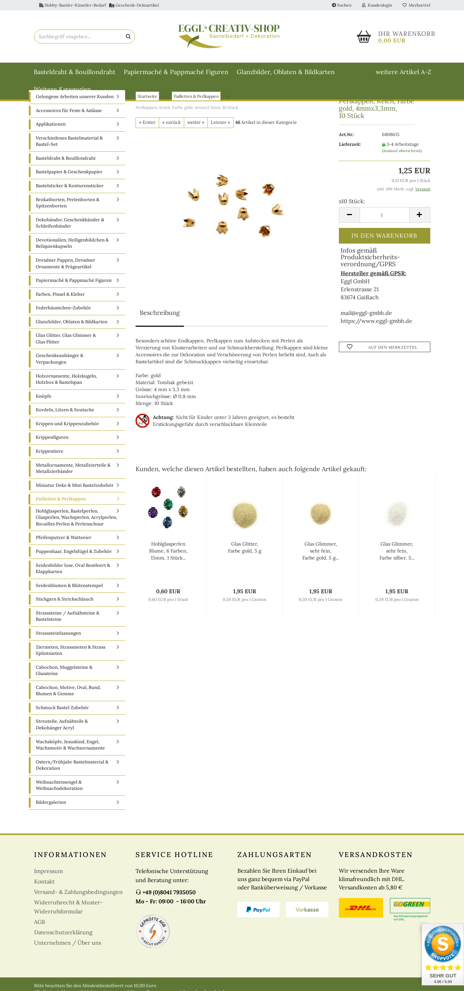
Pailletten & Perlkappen (61, 501)
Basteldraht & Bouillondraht (74, 72)
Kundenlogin (377, 5)
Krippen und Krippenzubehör (67, 426)
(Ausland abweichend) (402, 152)
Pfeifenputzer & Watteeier (63, 539)
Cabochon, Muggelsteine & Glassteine (64, 672)
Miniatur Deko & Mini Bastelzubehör (75, 487)
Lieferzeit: (350, 146)
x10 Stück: (352, 203)
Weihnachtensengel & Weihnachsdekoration (59, 787)
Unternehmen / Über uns (67, 944)
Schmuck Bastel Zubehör (62, 710)
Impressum (48, 872)
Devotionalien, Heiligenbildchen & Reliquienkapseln (72, 245)
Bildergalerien (51, 804)
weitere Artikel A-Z (403, 72)
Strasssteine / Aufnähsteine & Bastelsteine (67, 618)
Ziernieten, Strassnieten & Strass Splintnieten (70, 652)
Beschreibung (160, 315)
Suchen (341, 5)
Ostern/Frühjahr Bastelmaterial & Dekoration (72, 767)
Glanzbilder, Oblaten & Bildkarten (286, 72)
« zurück (171, 124)
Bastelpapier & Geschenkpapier (69, 174)
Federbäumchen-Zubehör (63, 310)
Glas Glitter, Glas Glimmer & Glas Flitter (66, 340)
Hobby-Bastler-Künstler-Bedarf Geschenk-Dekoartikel (99, 5)
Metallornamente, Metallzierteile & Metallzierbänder (73, 470)
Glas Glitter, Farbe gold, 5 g (244, 549)
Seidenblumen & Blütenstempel (69, 587)
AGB (39, 923)
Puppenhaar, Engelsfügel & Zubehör (74, 553)
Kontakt (44, 883)
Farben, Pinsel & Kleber (60, 296)
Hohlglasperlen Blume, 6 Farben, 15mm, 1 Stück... (168, 553)
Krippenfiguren (52, 439)
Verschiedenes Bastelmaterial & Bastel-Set (69, 143)
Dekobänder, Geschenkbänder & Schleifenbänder (70, 225)
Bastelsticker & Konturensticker (70, 188)
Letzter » (220, 124)
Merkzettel (416, 5)
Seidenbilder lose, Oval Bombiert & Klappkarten (73, 570)
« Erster (147, 124)
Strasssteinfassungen (58, 635)
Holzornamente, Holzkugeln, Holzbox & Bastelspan (66, 381)
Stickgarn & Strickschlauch (64, 601)
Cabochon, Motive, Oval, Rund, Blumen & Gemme (68, 693)
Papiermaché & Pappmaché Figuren (176, 72)
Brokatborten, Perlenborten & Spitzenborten (67, 205)
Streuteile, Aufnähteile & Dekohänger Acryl (62, 726)
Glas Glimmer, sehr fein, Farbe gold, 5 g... (320, 553)
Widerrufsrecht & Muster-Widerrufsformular (68, 909)
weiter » (195, 124)
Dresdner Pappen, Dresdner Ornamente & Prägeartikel (65, 265)
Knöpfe (43, 398)
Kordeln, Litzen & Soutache (65, 412)
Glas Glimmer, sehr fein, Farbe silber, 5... (397, 553)
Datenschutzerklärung (63, 933)
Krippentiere (49, 453)
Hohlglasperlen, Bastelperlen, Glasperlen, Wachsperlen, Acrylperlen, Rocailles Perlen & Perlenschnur (76, 519)
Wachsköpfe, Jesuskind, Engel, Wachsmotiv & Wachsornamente (70, 747)
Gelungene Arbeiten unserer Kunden (75, 99)
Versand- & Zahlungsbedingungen (78, 893)
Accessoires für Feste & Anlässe (69, 113)
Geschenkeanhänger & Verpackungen (59, 361)
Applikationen (51, 126)
